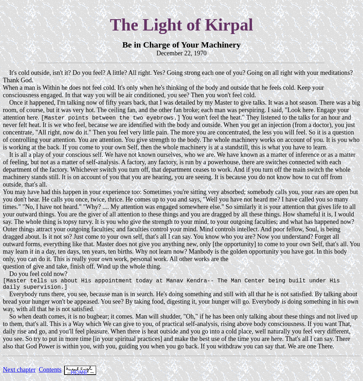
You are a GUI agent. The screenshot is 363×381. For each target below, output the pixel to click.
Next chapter (19, 372)
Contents (50, 372)
